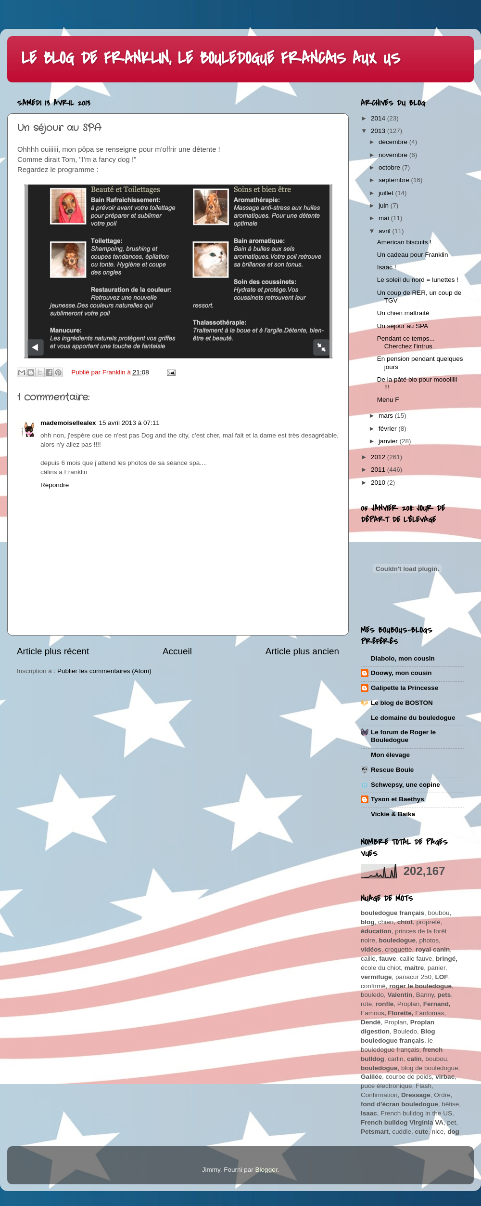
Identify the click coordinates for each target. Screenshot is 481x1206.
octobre (390, 167)
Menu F (388, 399)
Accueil (177, 651)
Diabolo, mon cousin (403, 658)
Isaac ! (386, 267)
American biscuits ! (404, 242)
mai (385, 218)
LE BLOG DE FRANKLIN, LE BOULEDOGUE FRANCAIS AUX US (211, 58)
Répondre (54, 485)
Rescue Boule (392, 769)
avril (385, 231)
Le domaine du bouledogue (413, 717)
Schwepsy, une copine (405, 784)
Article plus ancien (302, 651)
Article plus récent (53, 651)
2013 (379, 130)
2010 (379, 482)
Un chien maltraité (403, 313)
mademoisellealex (68, 422)
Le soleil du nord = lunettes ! (417, 279)
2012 (379, 457)
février (388, 428)
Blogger (266, 1169)
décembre (394, 142)
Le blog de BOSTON (402, 702)
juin (385, 205)
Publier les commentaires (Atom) (104, 671)
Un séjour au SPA (402, 326)
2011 (379, 469)
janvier (389, 441)
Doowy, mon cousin (401, 672)
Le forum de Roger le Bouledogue (403, 736)
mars (387, 415)
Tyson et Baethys (397, 799)
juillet (387, 193)
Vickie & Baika (393, 814)
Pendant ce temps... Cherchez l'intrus (406, 342)
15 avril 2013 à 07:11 (129, 422)
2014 (379, 118)
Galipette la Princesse (404, 687)
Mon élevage (390, 754)
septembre (395, 180)
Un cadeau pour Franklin (412, 254)
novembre (394, 155)
